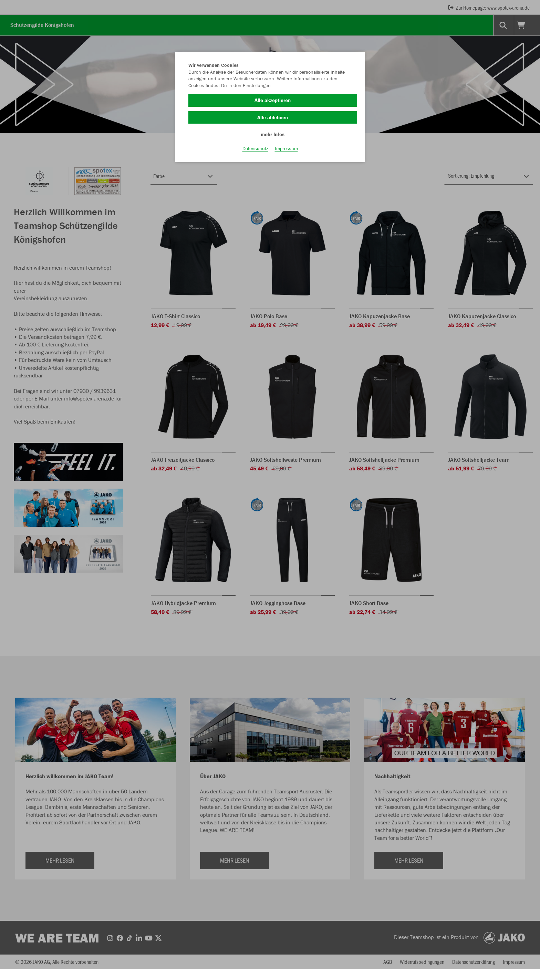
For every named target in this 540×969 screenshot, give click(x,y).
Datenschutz (255, 152)
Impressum (286, 152)
